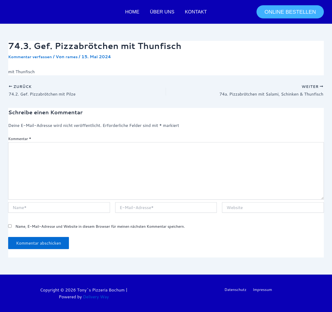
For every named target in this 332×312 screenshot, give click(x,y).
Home (133, 11)
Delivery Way (96, 297)
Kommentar (19, 138)
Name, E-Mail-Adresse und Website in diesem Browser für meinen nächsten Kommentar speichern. (100, 226)
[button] (290, 11)
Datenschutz (235, 290)
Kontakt (195, 11)
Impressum (262, 290)
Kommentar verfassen (32, 56)
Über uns (162, 11)
